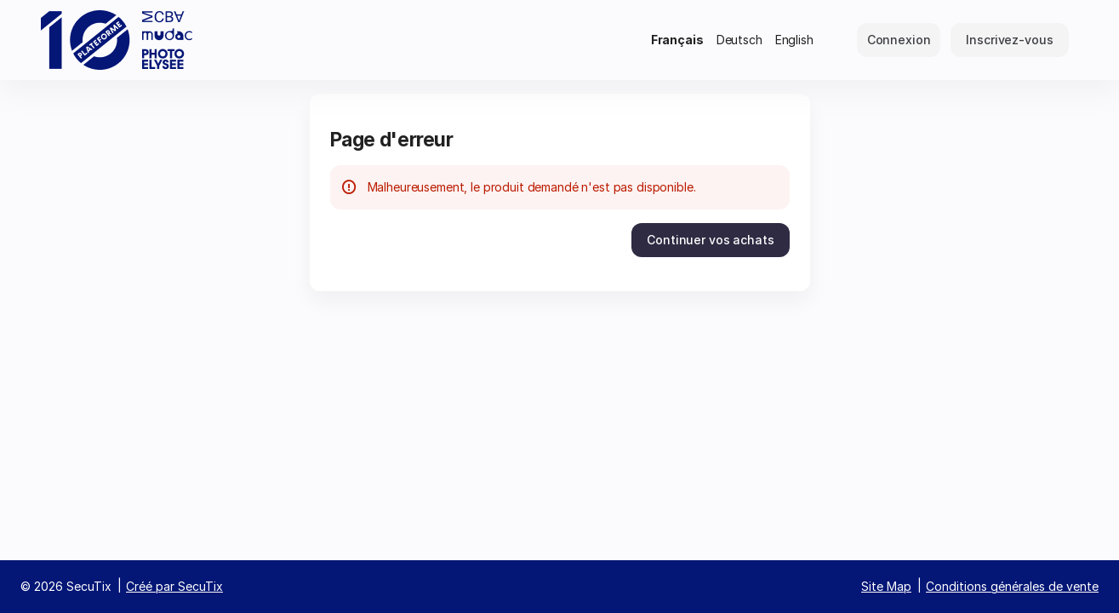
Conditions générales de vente (1012, 586)
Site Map (886, 586)
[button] (710, 240)
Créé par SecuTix (174, 586)
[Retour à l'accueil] (117, 40)
